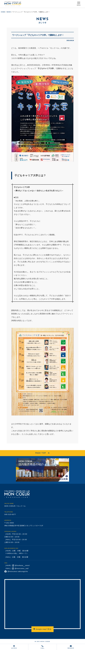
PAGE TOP (42, 453)
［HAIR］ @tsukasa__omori (17, 565)
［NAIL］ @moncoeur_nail (16, 568)
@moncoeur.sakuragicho (16, 571)
